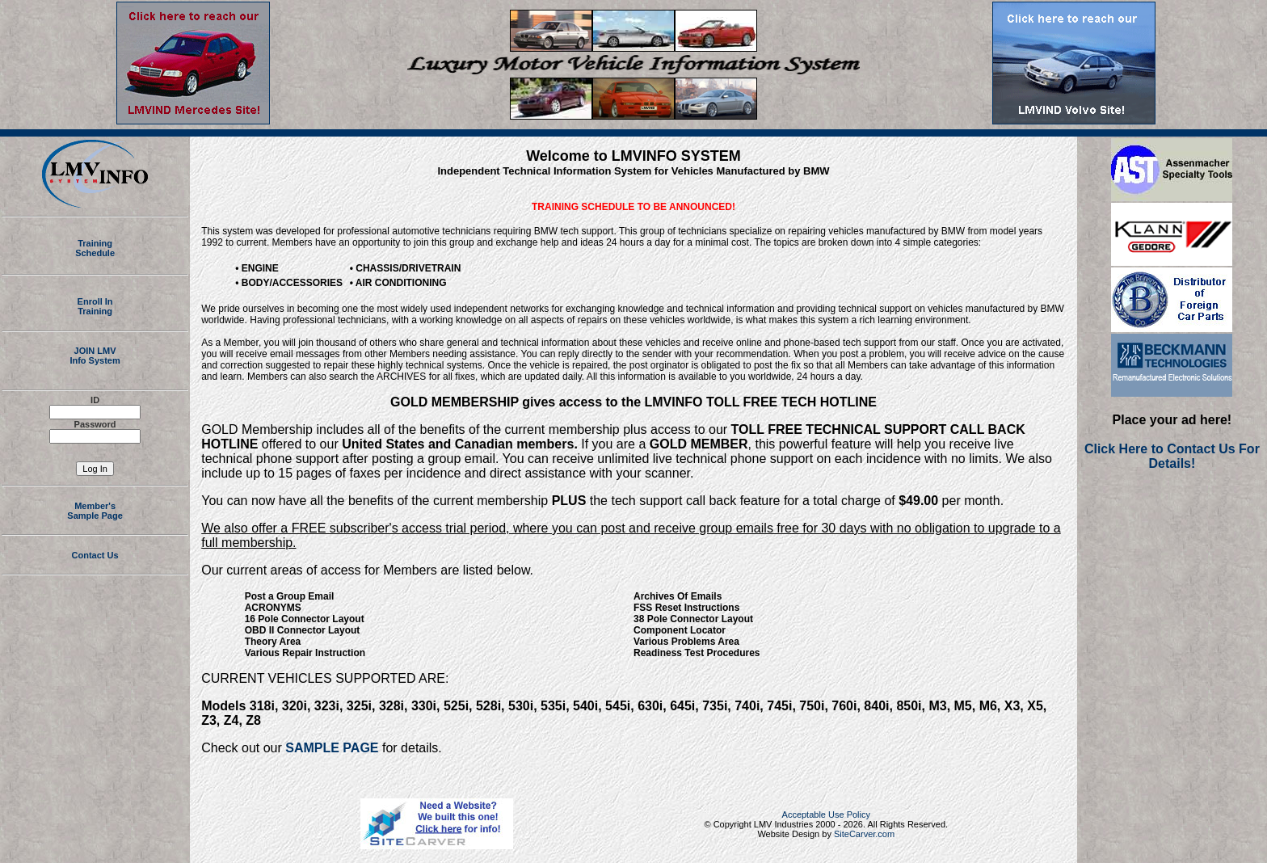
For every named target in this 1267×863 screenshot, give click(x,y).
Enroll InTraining (95, 306)
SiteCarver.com (864, 834)
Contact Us (95, 560)
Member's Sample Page (94, 515)
